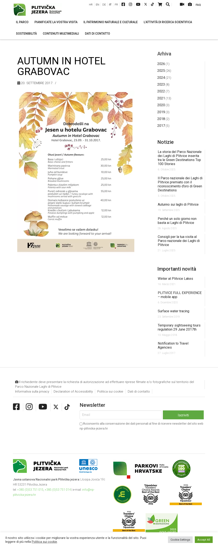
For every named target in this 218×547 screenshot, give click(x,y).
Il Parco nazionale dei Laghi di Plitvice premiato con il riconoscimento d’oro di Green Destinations (180, 184)
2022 (161, 91)
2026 (161, 64)
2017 (161, 126)
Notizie (165, 142)
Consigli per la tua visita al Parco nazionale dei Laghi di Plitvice (179, 241)
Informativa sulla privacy (32, 391)
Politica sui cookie (110, 391)
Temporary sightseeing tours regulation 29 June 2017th (179, 327)
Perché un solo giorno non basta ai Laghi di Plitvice (177, 221)
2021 (161, 98)
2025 (161, 71)
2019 (161, 112)
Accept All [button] (203, 539)
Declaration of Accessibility (73, 391)
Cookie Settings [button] (180, 539)
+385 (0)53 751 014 (58, 489)
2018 (161, 119)
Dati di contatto (139, 391)
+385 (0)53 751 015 (30, 489)
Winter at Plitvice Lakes (175, 279)
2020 (161, 105)
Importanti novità (176, 269)
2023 (161, 84)
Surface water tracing (173, 311)
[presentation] (112, 438)
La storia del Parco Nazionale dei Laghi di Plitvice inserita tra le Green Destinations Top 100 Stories (180, 158)
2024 (161, 78)
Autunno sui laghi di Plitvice (178, 204)
